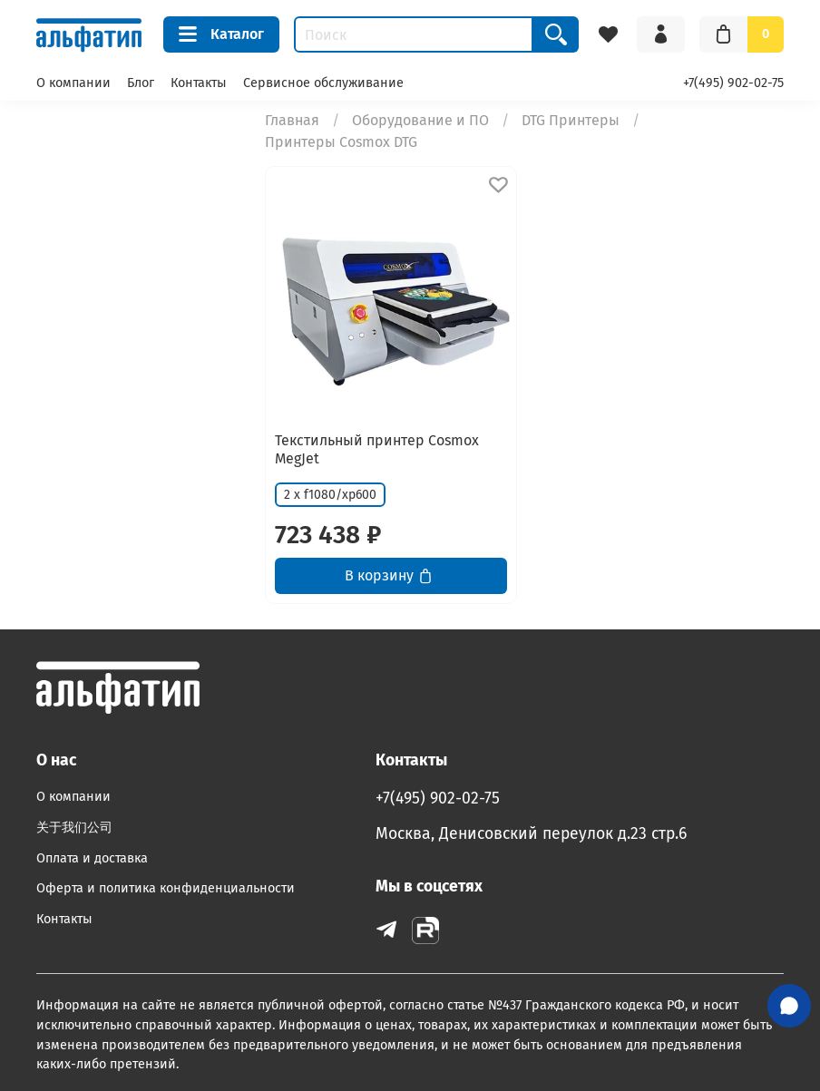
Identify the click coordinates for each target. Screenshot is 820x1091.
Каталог (221, 34)
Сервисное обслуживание (323, 83)
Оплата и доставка (92, 858)
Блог (140, 83)
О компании (73, 83)
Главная (292, 120)
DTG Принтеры (571, 120)
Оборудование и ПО (420, 120)
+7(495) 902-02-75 (733, 83)
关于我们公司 (74, 827)
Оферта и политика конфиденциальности (165, 888)
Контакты (199, 83)
